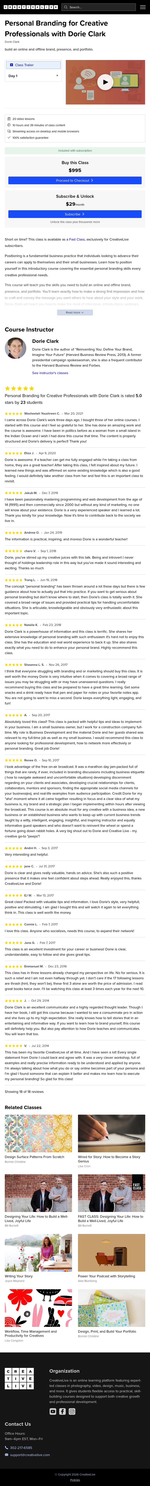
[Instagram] (72, 1411)
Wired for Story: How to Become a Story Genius (109, 1159)
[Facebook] (62, 1411)
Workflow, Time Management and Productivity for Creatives (31, 1333)
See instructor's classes (50, 372)
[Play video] (105, 82)
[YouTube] (52, 1411)
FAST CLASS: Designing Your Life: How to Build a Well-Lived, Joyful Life (110, 1218)
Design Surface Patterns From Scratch (34, 1156)
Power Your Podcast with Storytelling (106, 1276)
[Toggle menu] (142, 7)
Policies (75, 1480)
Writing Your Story (19, 1276)
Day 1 (13, 75)
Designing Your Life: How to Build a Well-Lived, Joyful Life (36, 1218)
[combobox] (99, 7)
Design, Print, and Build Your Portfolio (107, 1331)
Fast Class (77, 239)
